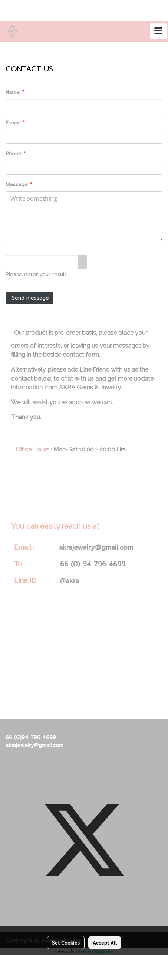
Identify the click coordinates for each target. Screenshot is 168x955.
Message (19, 184)
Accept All (105, 942)
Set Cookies (66, 942)
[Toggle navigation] (158, 31)
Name (15, 92)
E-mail (15, 123)
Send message (29, 298)
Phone (16, 154)
